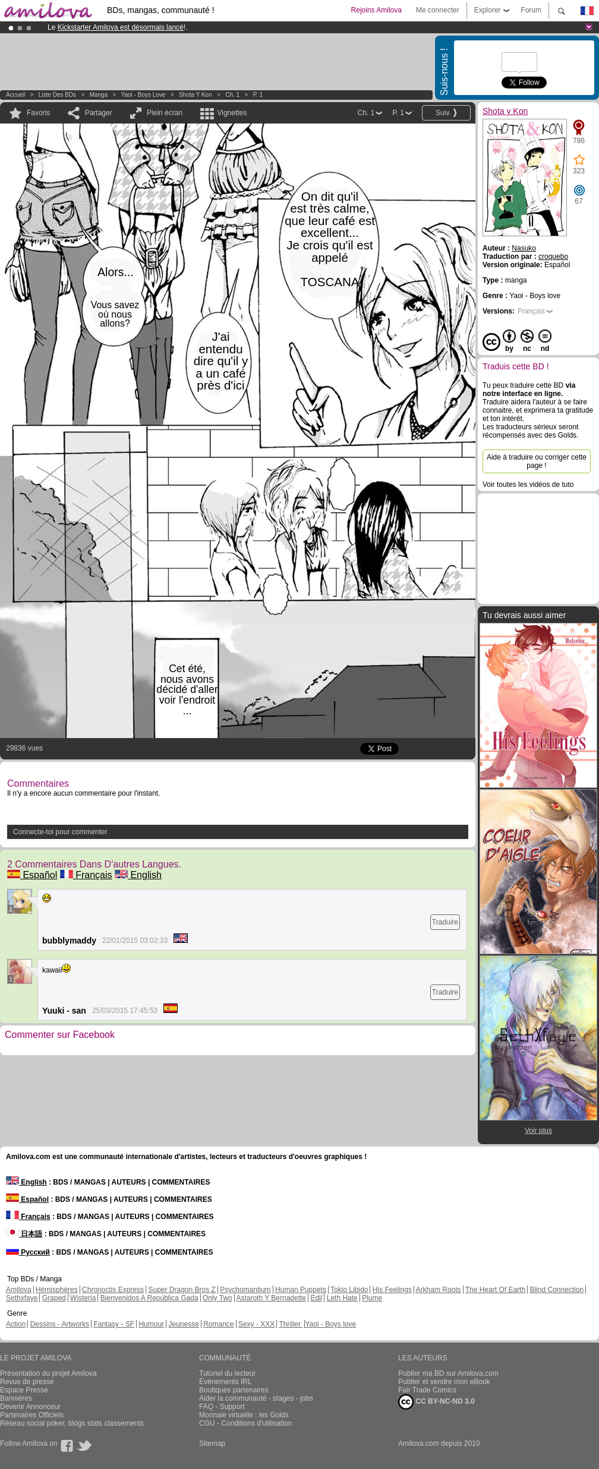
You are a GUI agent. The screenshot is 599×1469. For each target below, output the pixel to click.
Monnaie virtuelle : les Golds (244, 1415)
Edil (316, 1298)
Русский (28, 1252)
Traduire (445, 922)
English (138, 875)
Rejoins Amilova (376, 10)
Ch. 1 (232, 94)
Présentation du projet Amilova (48, 1373)
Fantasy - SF (113, 1324)
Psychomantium (245, 1290)
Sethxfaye (21, 1298)
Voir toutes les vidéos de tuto (528, 484)
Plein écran (164, 113)
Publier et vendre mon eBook (444, 1382)
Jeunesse (183, 1324)
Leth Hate (342, 1298)
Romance (218, 1324)
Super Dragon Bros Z (181, 1290)
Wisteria (83, 1298)
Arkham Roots (438, 1290)
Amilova (18, 1290)
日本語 (24, 1234)
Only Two (217, 1298)
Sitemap (212, 1443)
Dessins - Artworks (59, 1324)
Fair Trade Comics (427, 1390)
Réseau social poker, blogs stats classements (72, 1423)
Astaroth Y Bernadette (271, 1298)
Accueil (15, 94)
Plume (372, 1298)
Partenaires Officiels (32, 1415)
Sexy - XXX (256, 1324)
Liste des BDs (57, 94)
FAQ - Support (222, 1406)
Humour (151, 1324)
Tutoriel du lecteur (227, 1373)
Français (86, 875)
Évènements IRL (225, 1382)
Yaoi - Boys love (143, 94)
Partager (98, 113)
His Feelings (392, 1290)
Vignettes (232, 113)
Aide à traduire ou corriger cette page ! (537, 461)
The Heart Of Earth (495, 1290)
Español (32, 875)
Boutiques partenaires (234, 1390)
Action (16, 1324)
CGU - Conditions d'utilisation (245, 1423)
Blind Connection (556, 1290)
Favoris (38, 113)
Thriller (290, 1324)
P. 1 (258, 94)
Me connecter (437, 10)
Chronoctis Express (113, 1290)
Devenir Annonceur (30, 1406)
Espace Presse (24, 1390)
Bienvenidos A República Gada (149, 1298)
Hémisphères (57, 1290)
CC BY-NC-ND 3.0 (436, 1402)
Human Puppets (300, 1290)
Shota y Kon (195, 94)
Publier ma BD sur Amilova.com (448, 1373)
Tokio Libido (349, 1290)
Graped (54, 1298)
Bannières (16, 1398)
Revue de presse (27, 1382)
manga (99, 94)
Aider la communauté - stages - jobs (256, 1398)
